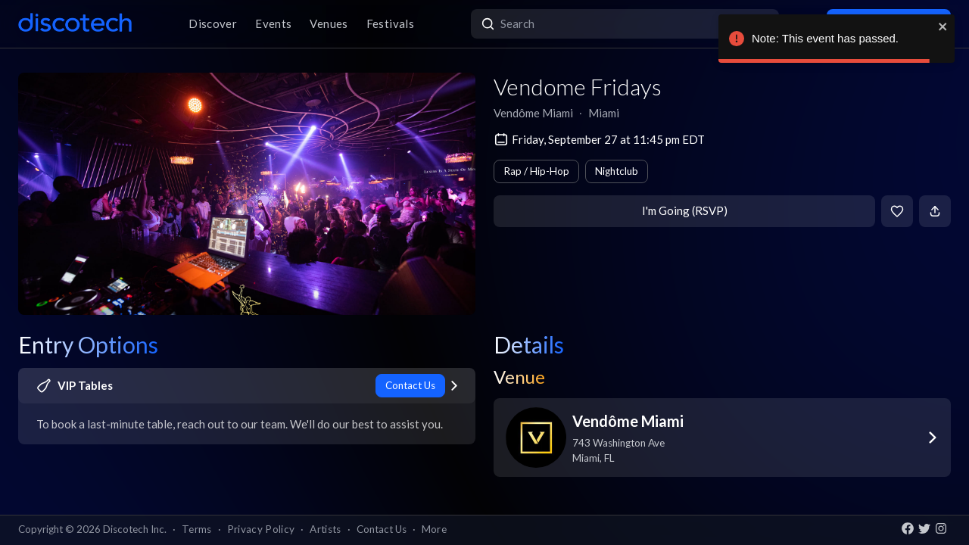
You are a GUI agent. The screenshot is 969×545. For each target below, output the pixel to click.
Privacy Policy (261, 529)
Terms (197, 529)
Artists (325, 529)
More (434, 529)
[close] (943, 26)
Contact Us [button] (382, 529)
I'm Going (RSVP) (685, 210)
